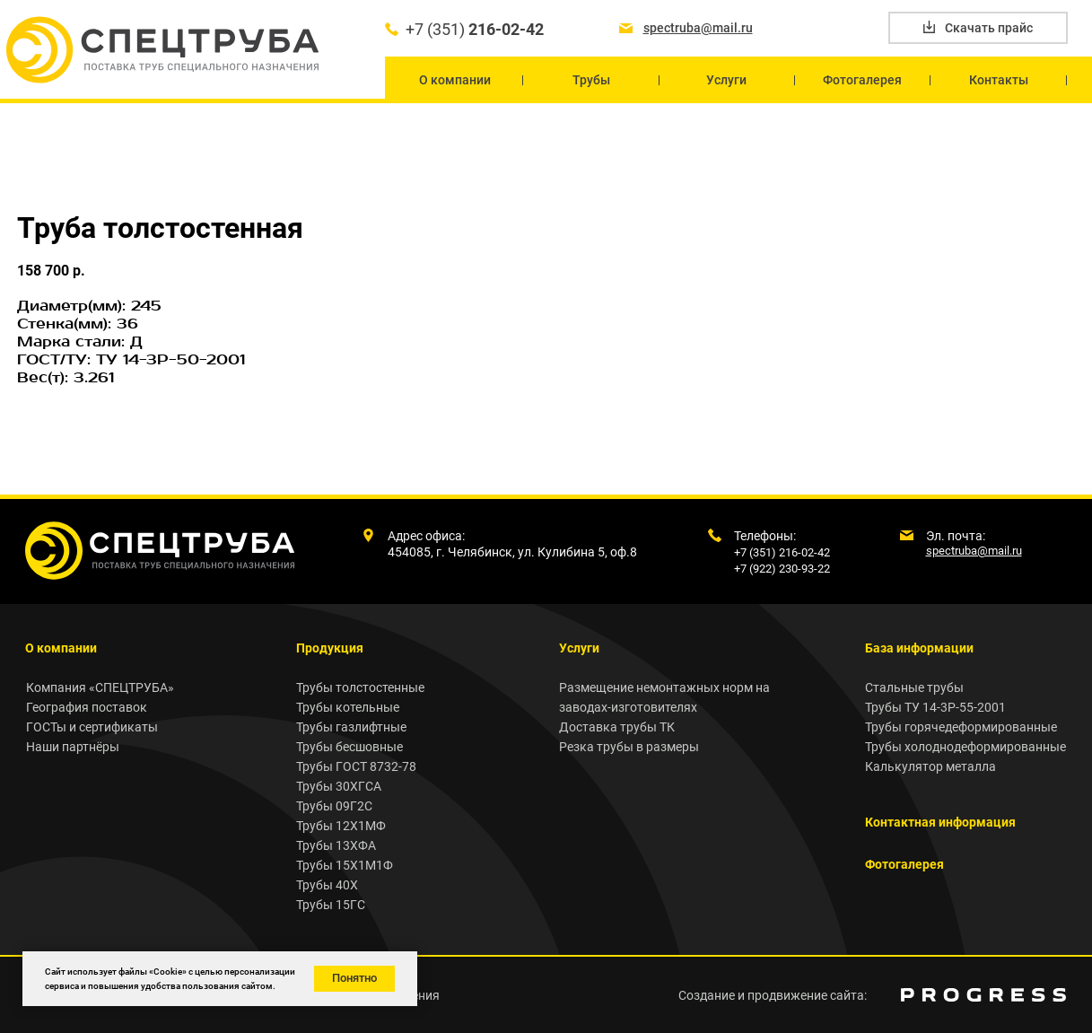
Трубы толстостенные (360, 687)
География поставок (86, 707)
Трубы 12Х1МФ (341, 826)
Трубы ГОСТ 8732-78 (356, 766)
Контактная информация (940, 822)
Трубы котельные (347, 707)
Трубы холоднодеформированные (965, 747)
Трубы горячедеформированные (961, 727)
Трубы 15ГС (330, 904)
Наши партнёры (72, 747)
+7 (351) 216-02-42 (782, 552)
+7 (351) (475, 29)
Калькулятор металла (930, 766)
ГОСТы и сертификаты (92, 727)
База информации (919, 648)
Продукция (329, 648)
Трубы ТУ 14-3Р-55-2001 (935, 707)
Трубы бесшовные (349, 747)
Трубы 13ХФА (336, 845)
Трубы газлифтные (351, 727)
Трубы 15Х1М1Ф (344, 865)
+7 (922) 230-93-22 (782, 568)
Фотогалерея (904, 864)
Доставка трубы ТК (617, 727)
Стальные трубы (914, 687)
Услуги (579, 648)
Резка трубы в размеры (629, 747)
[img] (983, 995)
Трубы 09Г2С (334, 806)
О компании (61, 648)
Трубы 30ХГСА (338, 786)
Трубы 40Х (327, 885)
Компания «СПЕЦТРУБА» (100, 687)
